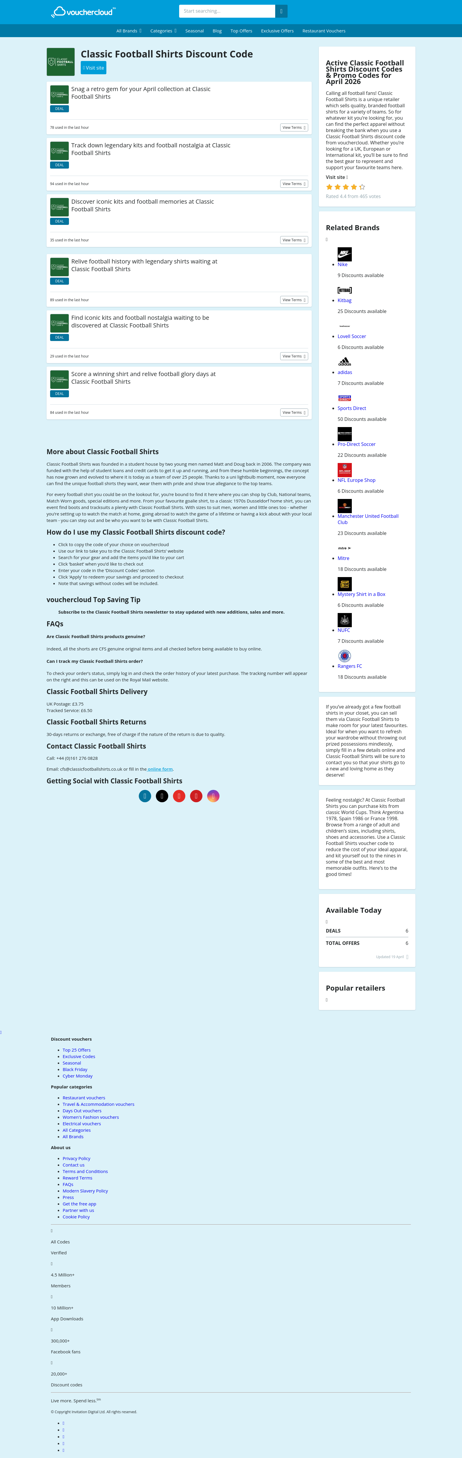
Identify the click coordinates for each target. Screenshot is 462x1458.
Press (68, 1197)
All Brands (73, 1136)
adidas (345, 372)
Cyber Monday (78, 1076)
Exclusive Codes (79, 1056)
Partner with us (78, 1210)
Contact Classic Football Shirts (96, 746)
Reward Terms (78, 1178)
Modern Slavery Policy (85, 1191)
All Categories (77, 1130)
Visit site (337, 177)
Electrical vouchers (82, 1123)
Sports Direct (352, 408)
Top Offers (241, 31)
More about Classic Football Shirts (103, 451)
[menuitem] (129, 30)
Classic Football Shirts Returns (96, 721)
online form (160, 769)
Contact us (74, 1165)
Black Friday (75, 1069)
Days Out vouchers (82, 1110)
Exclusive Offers (277, 31)
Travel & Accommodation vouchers (98, 1104)
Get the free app (79, 1204)
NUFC (344, 630)
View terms (293, 127)
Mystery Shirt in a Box (361, 594)
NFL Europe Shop (357, 480)
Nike (342, 264)
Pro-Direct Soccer (357, 444)
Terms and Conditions (85, 1171)
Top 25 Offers (77, 1050)
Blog (217, 31)
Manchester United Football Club (368, 519)
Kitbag (345, 300)
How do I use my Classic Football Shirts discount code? (136, 532)
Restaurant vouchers (324, 31)
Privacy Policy (76, 1158)
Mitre (343, 558)
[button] (129, 30)
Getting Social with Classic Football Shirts (114, 780)
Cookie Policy (76, 1217)
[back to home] (83, 12)
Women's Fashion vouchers (91, 1117)
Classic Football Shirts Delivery (97, 691)
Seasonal (194, 31)
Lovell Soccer (352, 336)
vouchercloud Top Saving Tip (94, 599)
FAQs (55, 623)
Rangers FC (350, 666)
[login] (346, 187)
